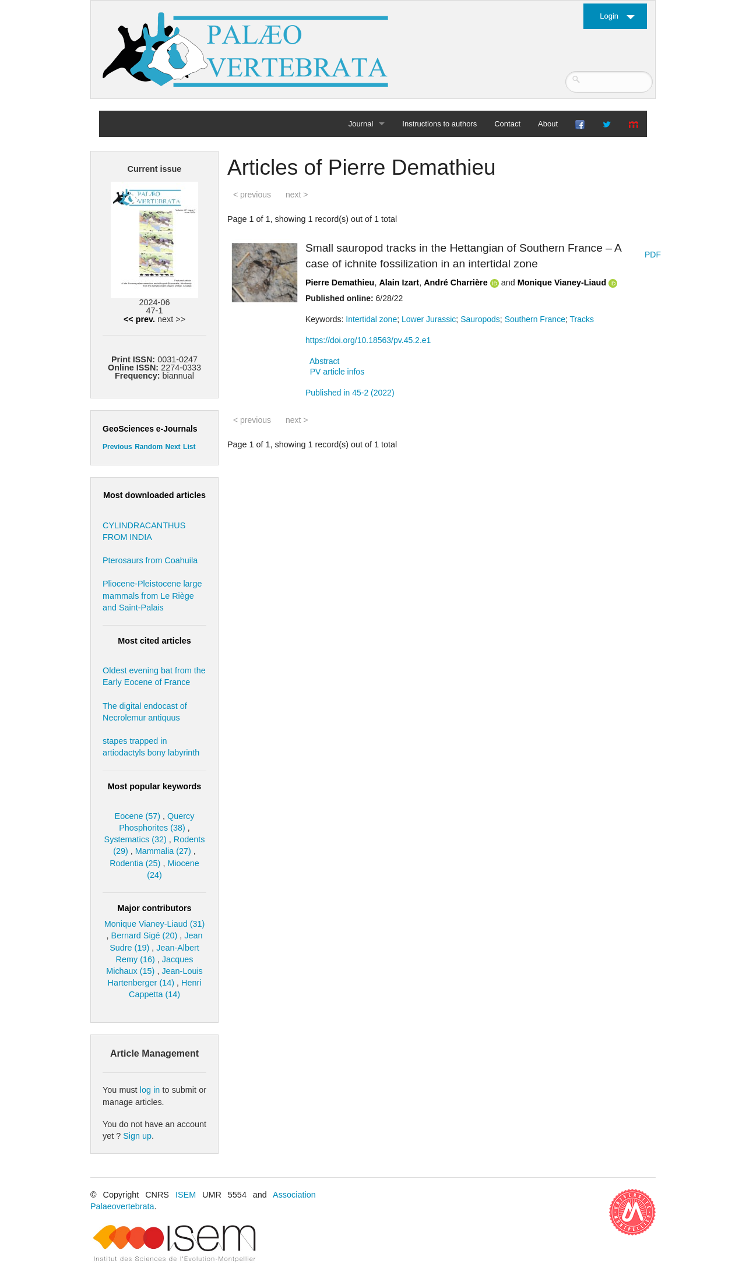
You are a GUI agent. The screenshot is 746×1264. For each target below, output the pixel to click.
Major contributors (154, 908)
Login (609, 16)
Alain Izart (399, 282)
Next (173, 447)
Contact (507, 123)
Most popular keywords (155, 786)
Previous (117, 447)
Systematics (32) (135, 839)
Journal (361, 123)
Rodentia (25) (135, 863)
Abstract (324, 361)
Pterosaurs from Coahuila (150, 560)
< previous (252, 194)
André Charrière (456, 282)
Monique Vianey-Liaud (562, 282)
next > (297, 194)
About (548, 123)
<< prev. (139, 319)
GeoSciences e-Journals (150, 428)
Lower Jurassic (429, 319)
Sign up (137, 1136)
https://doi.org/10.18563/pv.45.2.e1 (368, 340)
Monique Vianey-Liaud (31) (154, 923)
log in (150, 1089)
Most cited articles (154, 640)
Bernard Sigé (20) (144, 935)
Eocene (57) (137, 816)
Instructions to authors (439, 123)
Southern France (535, 319)
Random (149, 447)
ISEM (185, 1194)
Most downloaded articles (154, 495)
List (189, 447)
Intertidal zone (371, 319)
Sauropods (480, 319)
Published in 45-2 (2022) (350, 392)
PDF (653, 254)
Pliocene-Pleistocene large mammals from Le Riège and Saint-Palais (152, 595)
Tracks (581, 319)
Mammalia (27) (163, 851)
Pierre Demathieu (339, 282)
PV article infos (337, 371)
